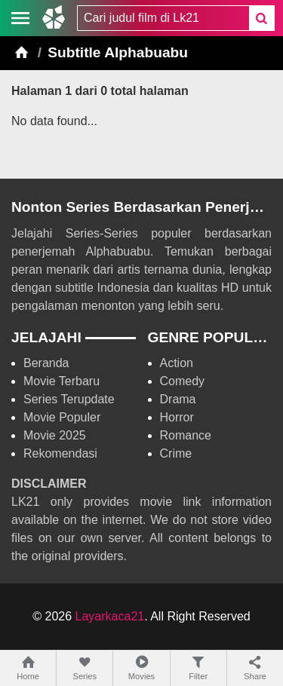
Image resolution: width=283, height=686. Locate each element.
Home (28, 667)
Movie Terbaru (61, 381)
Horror (177, 417)
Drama (178, 399)
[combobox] (163, 18)
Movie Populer (61, 417)
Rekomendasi (60, 453)
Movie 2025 (54, 435)
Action (176, 363)
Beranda (46, 363)
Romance (185, 435)
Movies (141, 667)
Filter (198, 667)
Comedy (182, 381)
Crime (176, 453)
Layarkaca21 (110, 616)
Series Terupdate (69, 399)
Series (84, 667)
